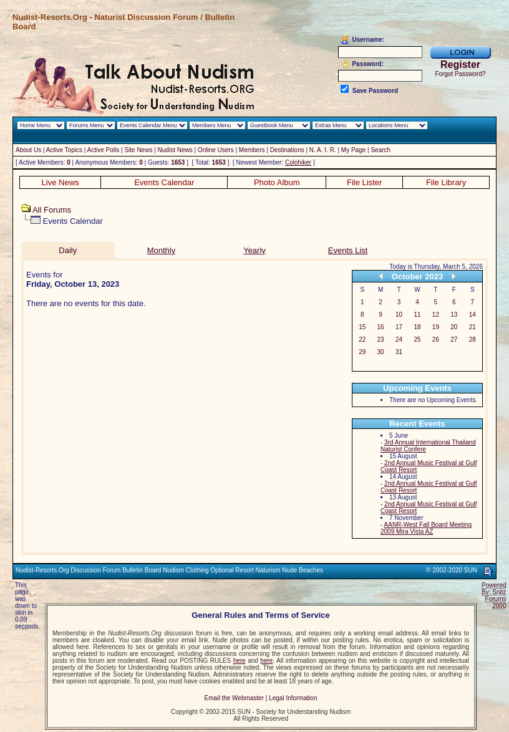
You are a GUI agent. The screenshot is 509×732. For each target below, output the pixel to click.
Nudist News (175, 150)
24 (398, 339)
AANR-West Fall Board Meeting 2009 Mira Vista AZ (426, 528)
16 (380, 327)
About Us (28, 150)
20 (453, 327)
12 (435, 314)
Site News (138, 150)
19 (435, 327)
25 (417, 339)
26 (435, 339)
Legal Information (293, 698)
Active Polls (103, 150)
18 (417, 327)
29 (362, 352)
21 (472, 327)
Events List (348, 250)
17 (398, 327)
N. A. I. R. (322, 150)
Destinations (287, 150)
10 (398, 314)
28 (472, 339)
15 (362, 327)
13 (453, 314)
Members (252, 150)
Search (380, 150)
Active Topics (64, 150)
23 (380, 339)
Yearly (254, 250)
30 (380, 352)
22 (362, 339)
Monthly (161, 250)
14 (472, 314)
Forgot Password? (460, 73)
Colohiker (298, 162)
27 (453, 339)
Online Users (216, 150)
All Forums (51, 209)
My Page (353, 150)
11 (417, 314)
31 (398, 352)
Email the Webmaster (234, 698)
